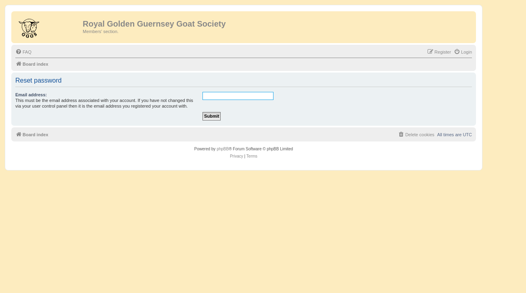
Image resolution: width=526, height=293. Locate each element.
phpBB (223, 149)
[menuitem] (23, 52)
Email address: (31, 94)
